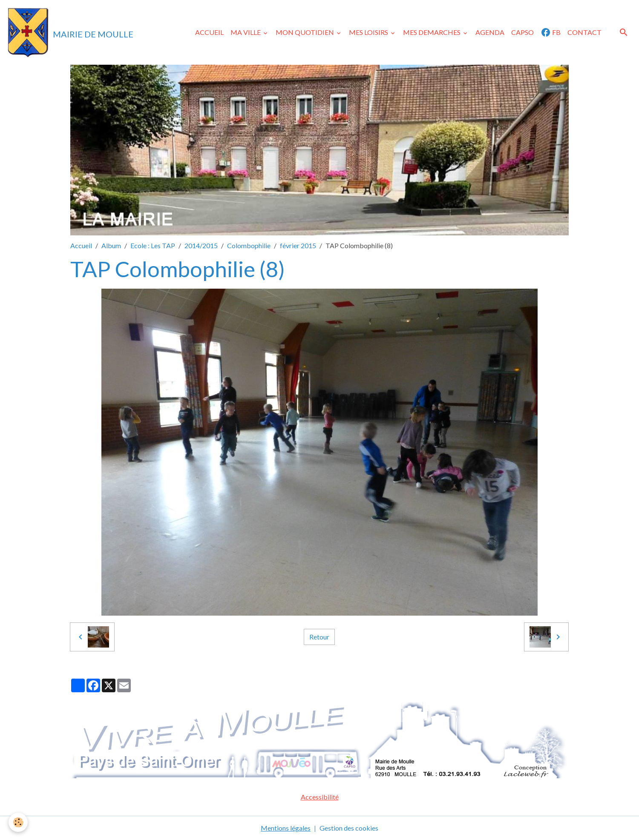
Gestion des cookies (349, 828)
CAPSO (522, 32)
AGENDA (489, 32)
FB (551, 32)
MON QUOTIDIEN (305, 32)
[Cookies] (18, 822)
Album (111, 245)
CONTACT (584, 32)
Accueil (81, 245)
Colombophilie (249, 245)
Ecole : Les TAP (152, 245)
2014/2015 (201, 245)
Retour (319, 637)
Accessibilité (320, 797)
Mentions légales (286, 828)
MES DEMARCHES (432, 32)
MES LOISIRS (369, 32)
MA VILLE (246, 32)
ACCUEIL (209, 32)
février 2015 (298, 245)
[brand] (70, 32)
